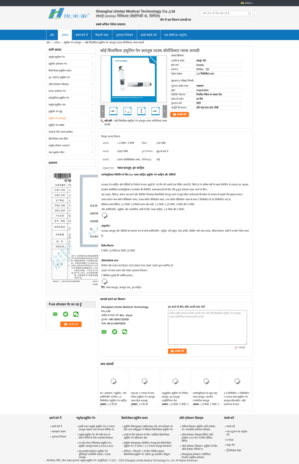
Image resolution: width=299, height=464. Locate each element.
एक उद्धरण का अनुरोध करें (236, 433)
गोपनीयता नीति (53, 460)
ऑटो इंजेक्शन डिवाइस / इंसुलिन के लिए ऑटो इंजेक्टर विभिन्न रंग (199, 448)
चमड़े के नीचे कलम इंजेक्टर (61, 132)
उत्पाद (65, 35)
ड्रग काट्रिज (136, 287)
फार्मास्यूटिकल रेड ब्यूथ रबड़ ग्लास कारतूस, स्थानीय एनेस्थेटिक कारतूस (205, 397)
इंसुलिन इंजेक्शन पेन (58, 63)
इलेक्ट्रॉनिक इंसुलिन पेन (59, 97)
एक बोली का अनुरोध (175, 35)
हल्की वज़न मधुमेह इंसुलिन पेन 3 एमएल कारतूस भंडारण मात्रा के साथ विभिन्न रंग (97, 428)
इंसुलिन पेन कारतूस (72, 42)
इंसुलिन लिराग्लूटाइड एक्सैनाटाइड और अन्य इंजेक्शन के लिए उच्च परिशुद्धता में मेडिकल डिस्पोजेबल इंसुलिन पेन (148, 428)
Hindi (247, 3)
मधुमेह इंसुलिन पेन (57, 57)
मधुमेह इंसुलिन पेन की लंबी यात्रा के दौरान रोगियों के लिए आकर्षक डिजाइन (96, 436)
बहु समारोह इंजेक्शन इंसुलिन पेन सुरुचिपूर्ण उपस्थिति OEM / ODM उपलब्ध (95, 454)
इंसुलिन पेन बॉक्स (56, 125)
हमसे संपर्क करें (149, 35)
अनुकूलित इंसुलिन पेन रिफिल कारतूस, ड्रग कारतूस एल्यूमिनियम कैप (175, 397)
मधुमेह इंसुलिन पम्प (57, 104)
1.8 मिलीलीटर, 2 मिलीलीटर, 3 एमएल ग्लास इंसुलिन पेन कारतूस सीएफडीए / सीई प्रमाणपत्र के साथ (237, 399)
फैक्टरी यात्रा (101, 35)
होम (52, 35)
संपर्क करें (181, 114)
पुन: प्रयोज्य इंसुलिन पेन (59, 77)
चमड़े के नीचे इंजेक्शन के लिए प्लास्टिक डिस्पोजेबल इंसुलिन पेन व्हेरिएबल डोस (146, 436)
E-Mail (229, 439)
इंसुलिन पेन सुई (55, 111)
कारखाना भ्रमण (59, 431)
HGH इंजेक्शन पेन (57, 91)
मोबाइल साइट (233, 450)
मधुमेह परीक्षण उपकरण (59, 145)
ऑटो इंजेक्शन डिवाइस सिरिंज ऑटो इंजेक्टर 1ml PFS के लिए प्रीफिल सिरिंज (197, 437)
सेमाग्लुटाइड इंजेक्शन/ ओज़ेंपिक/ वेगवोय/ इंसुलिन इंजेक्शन (196, 456)
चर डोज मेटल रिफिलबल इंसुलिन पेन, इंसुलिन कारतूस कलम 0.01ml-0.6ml (96, 444)
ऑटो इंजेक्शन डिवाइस (59, 84)
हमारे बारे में (82, 35)
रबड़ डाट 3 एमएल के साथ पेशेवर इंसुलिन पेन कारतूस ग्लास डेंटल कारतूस (143, 397)
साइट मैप (230, 445)
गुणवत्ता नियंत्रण (124, 35)
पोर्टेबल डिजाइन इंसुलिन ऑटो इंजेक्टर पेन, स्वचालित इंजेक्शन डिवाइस (198, 428)
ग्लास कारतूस (112, 287)
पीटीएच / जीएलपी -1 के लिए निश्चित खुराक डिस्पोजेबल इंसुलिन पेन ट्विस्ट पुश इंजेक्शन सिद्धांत (147, 453)
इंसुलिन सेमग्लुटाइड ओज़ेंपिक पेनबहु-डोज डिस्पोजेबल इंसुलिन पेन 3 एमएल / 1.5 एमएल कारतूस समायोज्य (148, 444)
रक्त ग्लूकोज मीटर (57, 152)
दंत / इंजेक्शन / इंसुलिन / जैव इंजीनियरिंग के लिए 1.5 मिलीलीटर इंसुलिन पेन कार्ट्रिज (113, 397)
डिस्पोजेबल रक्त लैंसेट (58, 138)
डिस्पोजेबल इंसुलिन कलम (60, 70)
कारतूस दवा (124, 287)
